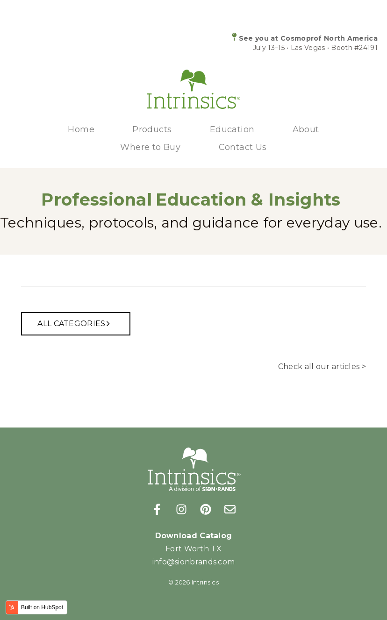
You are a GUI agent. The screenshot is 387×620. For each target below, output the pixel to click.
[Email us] (230, 509)
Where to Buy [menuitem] (150, 147)
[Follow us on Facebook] (157, 509)
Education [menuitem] (232, 129)
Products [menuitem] (152, 129)
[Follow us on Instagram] (181, 509)
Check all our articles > (322, 366)
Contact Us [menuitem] (243, 147)
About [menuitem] (306, 129)
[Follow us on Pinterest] (205, 509)
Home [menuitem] (81, 129)
